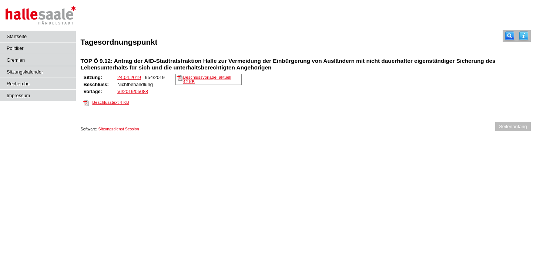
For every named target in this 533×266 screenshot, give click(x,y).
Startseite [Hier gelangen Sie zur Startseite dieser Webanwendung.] (17, 36)
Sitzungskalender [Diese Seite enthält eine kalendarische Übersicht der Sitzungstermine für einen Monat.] (25, 72)
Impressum (18, 95)
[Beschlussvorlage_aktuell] (179, 77)
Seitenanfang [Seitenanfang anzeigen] (513, 126)
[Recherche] (510, 36)
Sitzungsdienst (111, 129)
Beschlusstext (110, 102)
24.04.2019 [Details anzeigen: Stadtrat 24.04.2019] (129, 77)
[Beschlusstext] (86, 102)
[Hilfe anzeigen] (524, 36)
